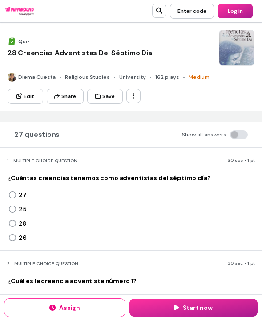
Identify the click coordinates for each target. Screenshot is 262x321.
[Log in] (235, 11)
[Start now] (193, 307)
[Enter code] (192, 11)
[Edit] (25, 96)
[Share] (65, 96)
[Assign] (64, 307)
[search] (159, 11)
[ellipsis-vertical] (133, 96)
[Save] (105, 96)
